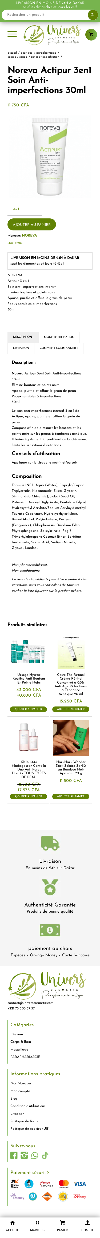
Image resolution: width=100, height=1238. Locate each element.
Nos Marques (20, 1083)
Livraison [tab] (21, 348)
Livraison (50, 861)
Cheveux (16, 1034)
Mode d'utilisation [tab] (59, 337)
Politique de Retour (25, 1121)
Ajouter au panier (32, 225)
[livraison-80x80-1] (50, 844)
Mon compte (20, 1091)
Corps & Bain (20, 1042)
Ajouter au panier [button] (28, 709)
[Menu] (12, 34)
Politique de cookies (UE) (30, 1129)
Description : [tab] (23, 337)
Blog (13, 1098)
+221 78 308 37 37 (21, 1008)
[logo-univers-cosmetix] (50, 34)
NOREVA (29, 235)
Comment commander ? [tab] (59, 348)
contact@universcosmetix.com (30, 1003)
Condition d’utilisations (27, 1106)
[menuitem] (12, 34)
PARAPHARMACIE (25, 1057)
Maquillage (19, 1049)
